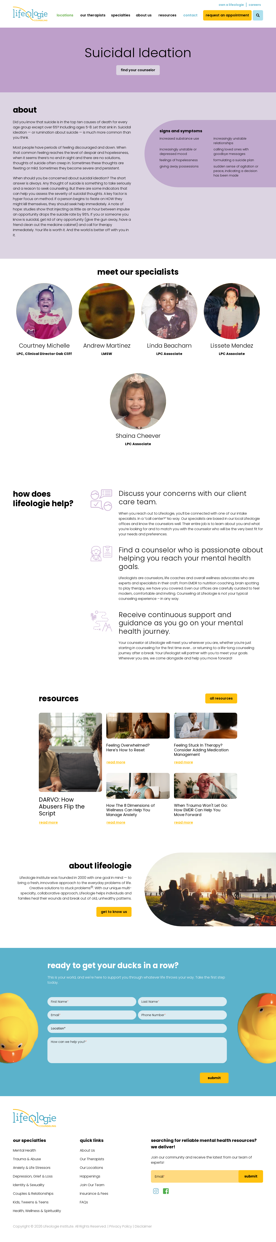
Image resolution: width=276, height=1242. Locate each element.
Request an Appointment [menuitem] (227, 15)
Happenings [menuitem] (90, 1176)
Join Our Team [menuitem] (92, 1184)
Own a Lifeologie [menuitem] (231, 5)
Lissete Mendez (231, 346)
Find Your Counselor (138, 70)
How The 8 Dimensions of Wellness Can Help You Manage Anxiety (130, 810)
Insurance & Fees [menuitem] (94, 1193)
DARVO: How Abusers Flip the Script (62, 806)
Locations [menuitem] (65, 15)
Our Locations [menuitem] (91, 1167)
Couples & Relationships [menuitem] (33, 1193)
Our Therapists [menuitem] (92, 15)
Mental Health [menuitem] (24, 1150)
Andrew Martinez (106, 346)
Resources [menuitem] (167, 15)
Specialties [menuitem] (120, 15)
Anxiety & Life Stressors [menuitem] (31, 1167)
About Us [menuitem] (144, 15)
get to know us (114, 911)
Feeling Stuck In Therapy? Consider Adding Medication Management (201, 749)
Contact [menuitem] (190, 15)
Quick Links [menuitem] (92, 1140)
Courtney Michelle (44, 346)
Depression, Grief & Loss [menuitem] (33, 1176)
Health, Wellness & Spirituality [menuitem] (37, 1210)
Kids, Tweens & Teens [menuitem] (31, 1202)
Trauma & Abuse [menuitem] (27, 1159)
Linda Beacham (169, 346)
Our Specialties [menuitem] (29, 1140)
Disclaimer (143, 1226)
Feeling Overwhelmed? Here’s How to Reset (128, 747)
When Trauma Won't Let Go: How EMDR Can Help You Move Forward (201, 810)
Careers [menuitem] (255, 5)
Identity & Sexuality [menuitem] (28, 1184)
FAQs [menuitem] (84, 1202)
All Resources (221, 698)
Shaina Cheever (138, 436)
